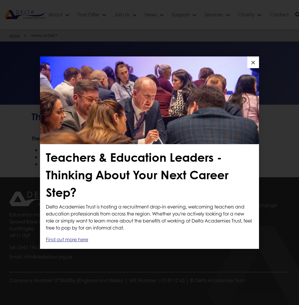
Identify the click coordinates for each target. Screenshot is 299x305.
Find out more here (67, 239)
